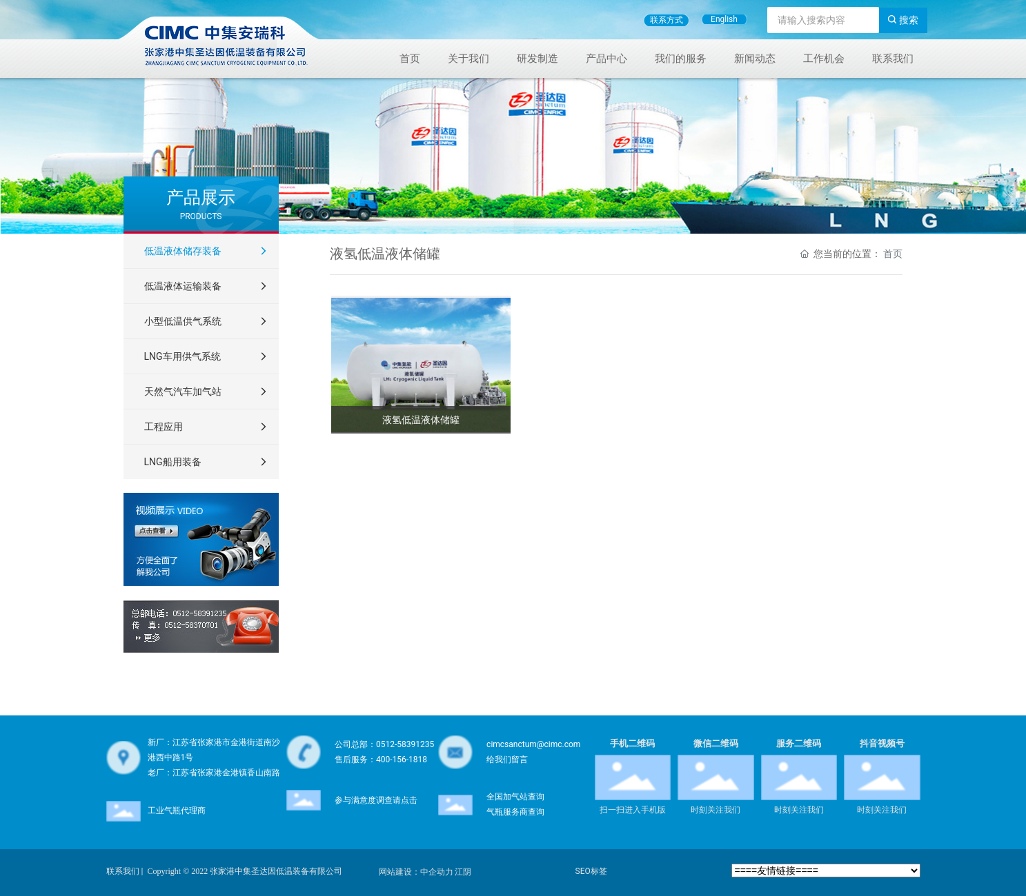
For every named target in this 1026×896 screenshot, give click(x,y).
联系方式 (666, 20)
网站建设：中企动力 (416, 872)
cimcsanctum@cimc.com (533, 744)
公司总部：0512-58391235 (384, 744)
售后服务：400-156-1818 (381, 759)
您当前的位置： (851, 253)
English (724, 19)
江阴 (463, 872)
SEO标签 (591, 871)
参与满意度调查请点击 (376, 800)
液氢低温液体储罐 (421, 419)
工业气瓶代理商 (177, 810)
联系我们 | (125, 871)
